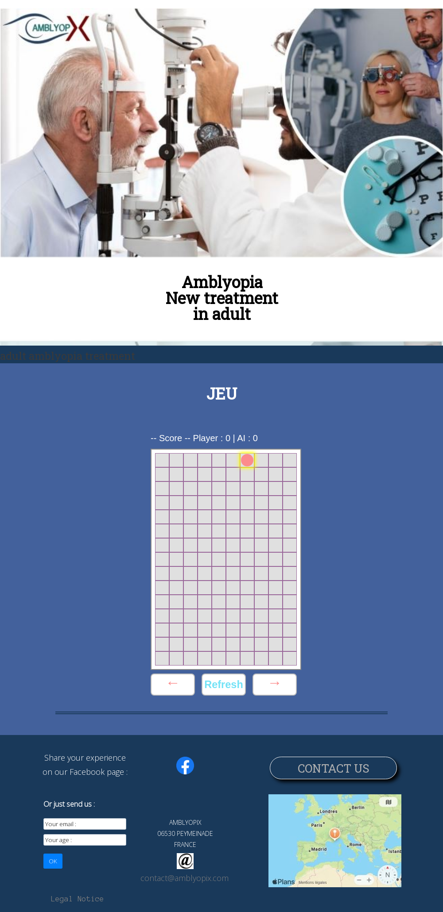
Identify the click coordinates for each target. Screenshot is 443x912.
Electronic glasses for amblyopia (267, 52)
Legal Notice (77, 899)
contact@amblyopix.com (184, 878)
